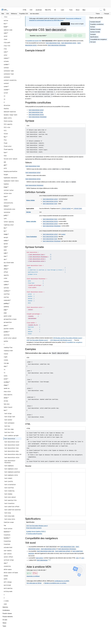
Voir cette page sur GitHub (34, 583)
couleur (63, 234)
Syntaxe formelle (95, 32)
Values (4, 623)
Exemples (93, 34)
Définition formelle (95, 29)
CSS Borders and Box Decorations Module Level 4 (67, 338)
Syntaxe (92, 27)
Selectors (5, 607)
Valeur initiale (30, 200)
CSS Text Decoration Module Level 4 (37, 340)
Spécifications (94, 37)
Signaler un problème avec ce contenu (55, 583)
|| (50, 254)
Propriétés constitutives (97, 24)
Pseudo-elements (8, 616)
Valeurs (28, 162)
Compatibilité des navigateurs (98, 39)
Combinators (6, 610)
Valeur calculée (31, 221)
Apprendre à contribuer (33, 576)
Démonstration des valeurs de (47, 353)
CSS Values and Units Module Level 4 (61, 340)
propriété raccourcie (32, 40)
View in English (65, 23)
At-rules (5, 619)
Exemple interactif (95, 22)
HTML (27, 424)
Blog (84, 10)
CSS (40, 40)
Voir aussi (93, 42)
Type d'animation (31, 236)
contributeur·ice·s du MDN (61, 581)
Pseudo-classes (7, 613)
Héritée (28, 212)
